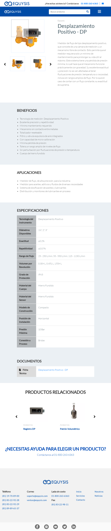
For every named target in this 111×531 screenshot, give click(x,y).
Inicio (78, 491)
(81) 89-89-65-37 (10, 508)
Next (50, 64)
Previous (5, 64)
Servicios (80, 495)
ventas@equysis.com (37, 500)
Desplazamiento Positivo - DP (53, 369)
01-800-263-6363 (89, 3)
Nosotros (99, 491)
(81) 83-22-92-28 (10, 500)
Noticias (99, 495)
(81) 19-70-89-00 (10, 496)
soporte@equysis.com (37, 496)
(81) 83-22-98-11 (60, 504)
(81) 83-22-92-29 (10, 504)
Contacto (80, 500)
